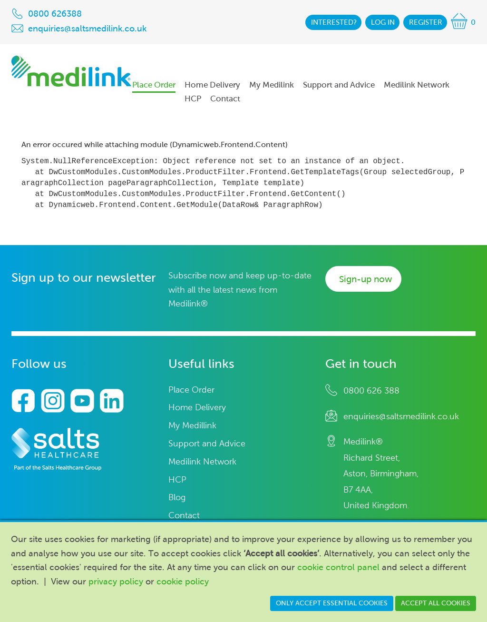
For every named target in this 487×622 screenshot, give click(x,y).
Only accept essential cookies (332, 603)
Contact (184, 515)
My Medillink (192, 425)
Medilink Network (202, 461)
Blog (176, 497)
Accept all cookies (435, 603)
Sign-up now (365, 279)
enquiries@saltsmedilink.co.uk (401, 416)
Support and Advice (206, 443)
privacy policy (115, 581)
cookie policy (182, 581)
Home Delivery (197, 407)
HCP (177, 479)
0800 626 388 (371, 390)
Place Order (191, 390)
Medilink (71, 71)
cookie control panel (338, 567)
